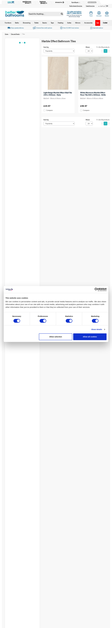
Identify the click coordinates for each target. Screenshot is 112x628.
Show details (96, 329)
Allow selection (55, 337)
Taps (52, 23)
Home (6, 34)
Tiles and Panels (15, 34)
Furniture (8, 23)
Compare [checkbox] (49, 110)
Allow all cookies (90, 337)
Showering (26, 23)
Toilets (36, 23)
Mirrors (77, 23)
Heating (60, 23)
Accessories (88, 23)
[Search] (44, 14)
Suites (69, 23)
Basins (44, 23)
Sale (97, 23)
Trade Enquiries (90, 6)
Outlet (105, 23)
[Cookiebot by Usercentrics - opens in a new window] (96, 289)
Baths (17, 23)
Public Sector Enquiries (75, 6)
